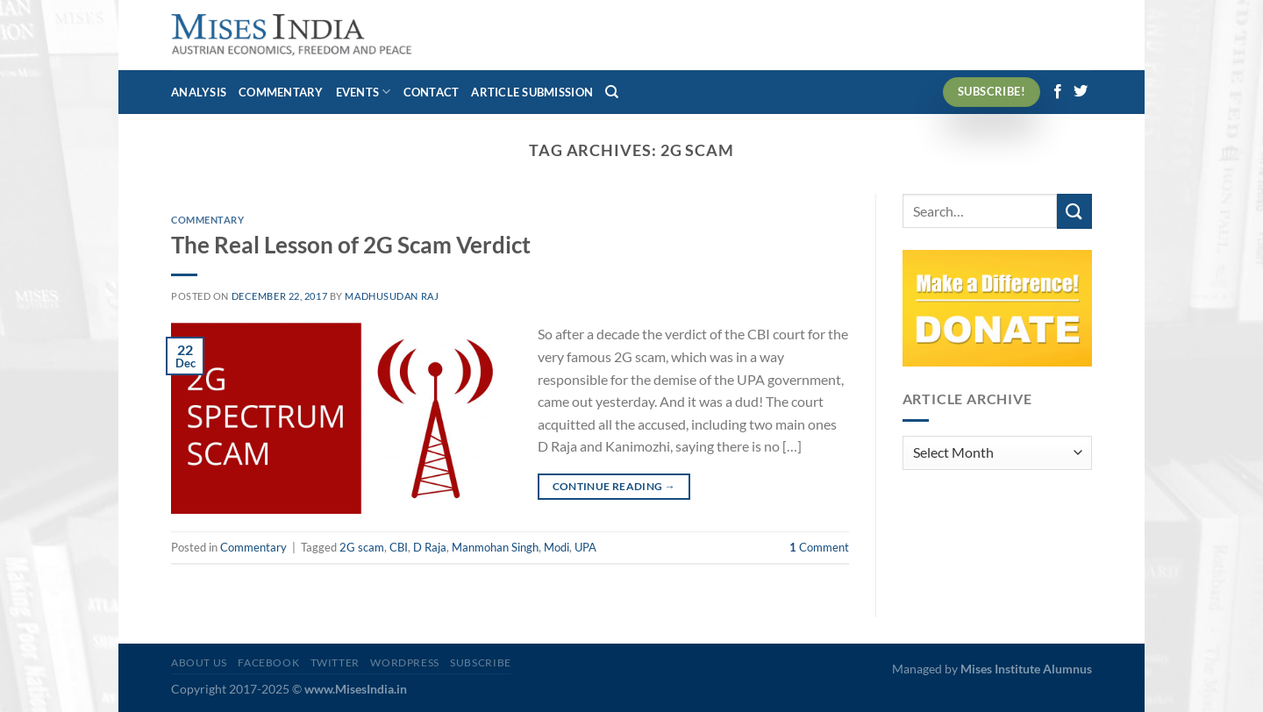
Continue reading (614, 486)
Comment (819, 547)
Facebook (268, 662)
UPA (585, 547)
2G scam (361, 547)
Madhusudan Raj (392, 296)
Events (363, 91)
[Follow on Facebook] (1058, 92)
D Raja (429, 547)
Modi (556, 547)
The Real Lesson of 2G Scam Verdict (351, 244)
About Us (199, 662)
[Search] (611, 92)
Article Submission (532, 92)
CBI (398, 547)
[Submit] (1074, 211)
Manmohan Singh (495, 547)
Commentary (281, 92)
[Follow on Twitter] (1081, 92)
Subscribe (480, 662)
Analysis (198, 92)
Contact (431, 92)
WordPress (404, 662)
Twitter (335, 662)
